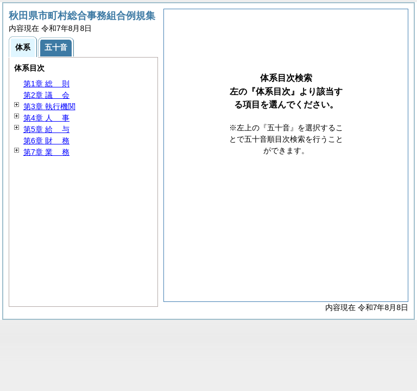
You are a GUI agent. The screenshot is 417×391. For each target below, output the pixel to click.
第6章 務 (46, 140)
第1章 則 (46, 83)
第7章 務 (46, 152)
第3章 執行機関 (49, 106)
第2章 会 (46, 95)
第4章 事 (46, 117)
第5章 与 (46, 129)
